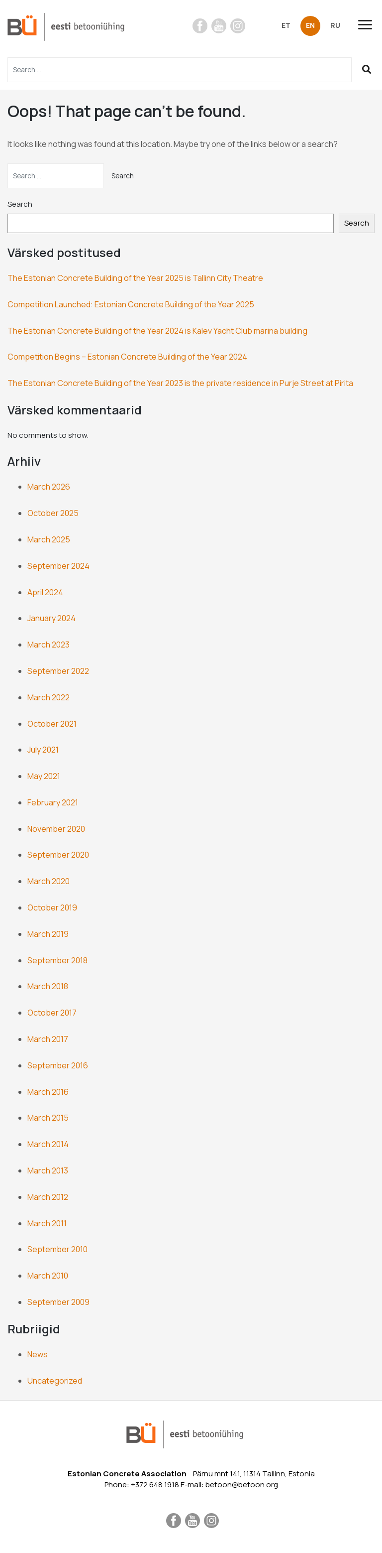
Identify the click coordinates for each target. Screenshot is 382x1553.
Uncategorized (54, 1380)
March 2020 (48, 881)
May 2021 (43, 776)
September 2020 (58, 854)
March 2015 (48, 1117)
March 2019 (48, 933)
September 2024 (58, 565)
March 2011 (47, 1223)
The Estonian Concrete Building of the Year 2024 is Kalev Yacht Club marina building (157, 330)
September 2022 (58, 670)
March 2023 (48, 644)
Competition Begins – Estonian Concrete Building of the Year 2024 (127, 356)
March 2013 (47, 1170)
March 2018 (47, 986)
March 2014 (48, 1144)
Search (19, 204)
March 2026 (48, 486)
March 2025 (48, 539)
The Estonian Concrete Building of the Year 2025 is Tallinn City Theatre (135, 277)
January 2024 (51, 618)
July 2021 (43, 749)
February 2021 (52, 802)
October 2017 (52, 1012)
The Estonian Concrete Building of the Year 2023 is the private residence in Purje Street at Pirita (180, 383)
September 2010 (57, 1249)
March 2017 (47, 1039)
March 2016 (48, 1091)
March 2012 (47, 1196)
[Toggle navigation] (369, 24)
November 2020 (56, 828)
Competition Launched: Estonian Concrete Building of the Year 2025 (130, 304)
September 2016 (57, 1065)
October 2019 (52, 907)
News (37, 1354)
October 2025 (53, 513)
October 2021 (52, 723)
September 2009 (58, 1301)
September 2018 (57, 960)
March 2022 (48, 697)
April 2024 (45, 592)
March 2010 (47, 1275)
